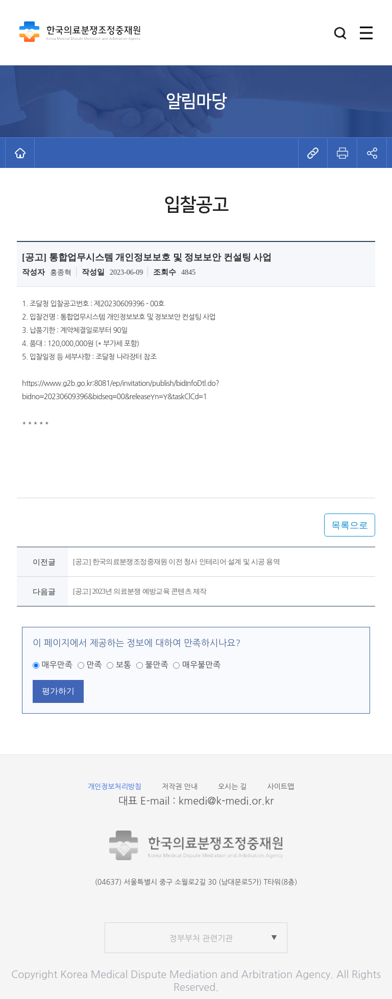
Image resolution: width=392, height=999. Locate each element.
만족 (94, 665)
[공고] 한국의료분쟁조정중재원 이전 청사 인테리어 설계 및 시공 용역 (176, 562)
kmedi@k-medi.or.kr (226, 801)
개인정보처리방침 (114, 786)
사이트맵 (280, 786)
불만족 (156, 665)
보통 (123, 665)
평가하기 (58, 691)
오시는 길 (232, 786)
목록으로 (349, 525)
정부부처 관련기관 (201, 938)
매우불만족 (201, 665)
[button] (340, 33)
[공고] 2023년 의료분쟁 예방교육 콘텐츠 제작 (140, 591)
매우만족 (57, 665)
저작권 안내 (180, 786)
